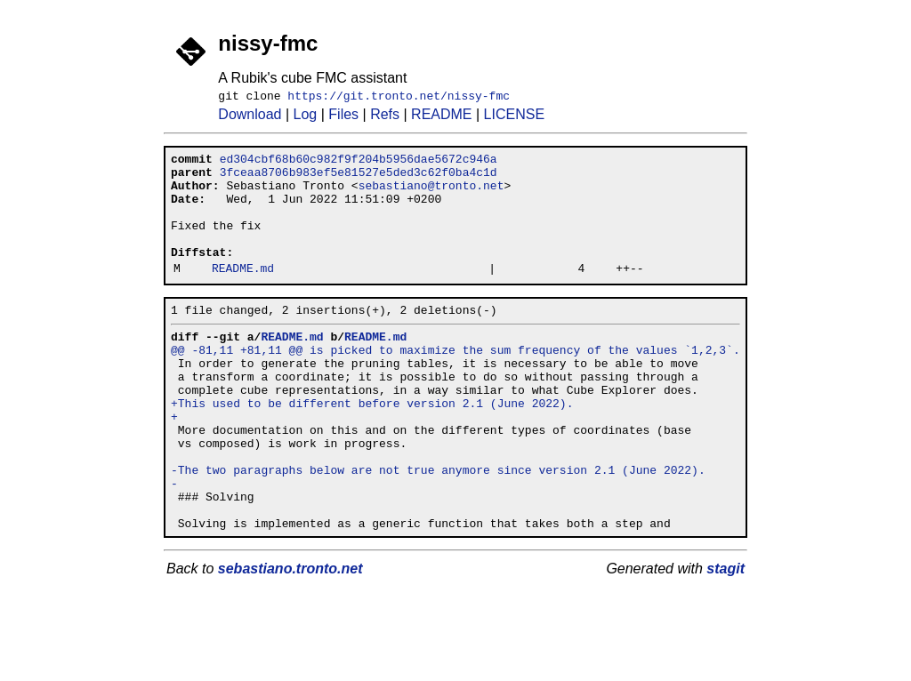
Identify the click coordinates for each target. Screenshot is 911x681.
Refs (384, 116)
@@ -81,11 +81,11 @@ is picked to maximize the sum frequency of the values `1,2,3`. (455, 384)
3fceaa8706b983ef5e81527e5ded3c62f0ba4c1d (358, 180)
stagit (725, 637)
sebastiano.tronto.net (290, 637)
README (441, 116)
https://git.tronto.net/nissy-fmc (398, 98)
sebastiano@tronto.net (431, 196)
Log (306, 116)
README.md (243, 294)
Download (249, 116)
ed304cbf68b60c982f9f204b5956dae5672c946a (358, 164)
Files (343, 116)
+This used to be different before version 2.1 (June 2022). (372, 448)
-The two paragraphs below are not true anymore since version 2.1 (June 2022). (438, 528)
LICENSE (514, 116)
